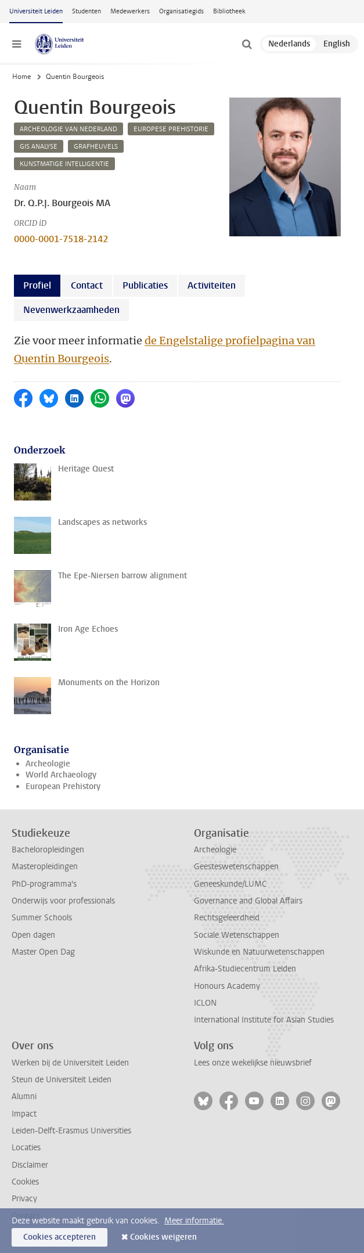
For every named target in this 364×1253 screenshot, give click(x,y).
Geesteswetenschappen (236, 866)
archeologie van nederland (68, 129)
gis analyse (38, 146)
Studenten (86, 11)
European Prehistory (63, 786)
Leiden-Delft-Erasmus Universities (71, 1130)
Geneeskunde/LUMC (230, 884)
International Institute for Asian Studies (264, 1019)
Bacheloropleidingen (48, 849)
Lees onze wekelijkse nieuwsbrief (253, 1062)
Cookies (25, 1181)
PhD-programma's (44, 884)
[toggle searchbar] (247, 44)
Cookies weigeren (163, 1237)
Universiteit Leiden (36, 11)
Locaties (26, 1147)
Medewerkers (130, 11)
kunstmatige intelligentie (64, 164)
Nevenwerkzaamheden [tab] (71, 310)
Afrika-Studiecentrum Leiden (245, 968)
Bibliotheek (229, 11)
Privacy (24, 1198)
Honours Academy (227, 986)
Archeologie (48, 763)
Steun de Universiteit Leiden (61, 1079)
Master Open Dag (43, 951)
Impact (24, 1113)
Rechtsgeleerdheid (227, 917)
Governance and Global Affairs (248, 900)
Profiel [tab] (37, 285)
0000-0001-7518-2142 (61, 239)
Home (21, 76)
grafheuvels (96, 146)
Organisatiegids (181, 11)
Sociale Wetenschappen (236, 935)
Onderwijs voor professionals (63, 900)
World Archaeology (61, 774)
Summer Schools (42, 917)
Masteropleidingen (45, 866)
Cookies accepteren (59, 1237)
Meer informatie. (194, 1220)
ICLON (205, 1003)
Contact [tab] (87, 285)
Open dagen (33, 935)
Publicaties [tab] (145, 285)
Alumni (24, 1096)
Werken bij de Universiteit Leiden (70, 1062)
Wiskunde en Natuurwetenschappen (259, 951)
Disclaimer (30, 1165)
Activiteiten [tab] (212, 285)
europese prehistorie (171, 129)
